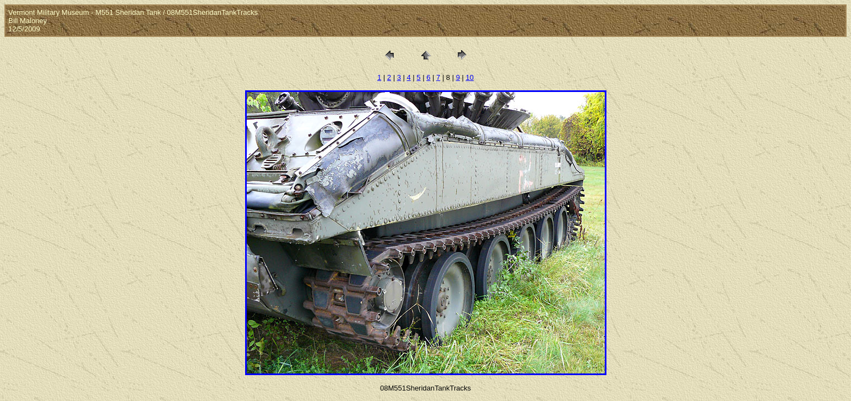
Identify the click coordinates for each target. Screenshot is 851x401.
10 (470, 77)
